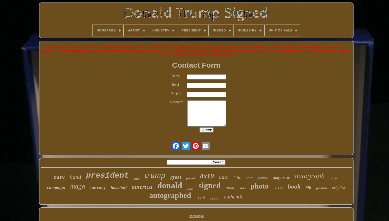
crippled (338, 188)
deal (243, 188)
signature (214, 198)
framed (190, 178)
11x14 (200, 198)
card (249, 178)
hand (75, 177)
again (190, 188)
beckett (278, 188)
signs (137, 178)
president (107, 175)
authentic (233, 197)
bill (308, 187)
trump (155, 175)
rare (59, 176)
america (142, 186)
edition (334, 178)
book (294, 186)
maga (77, 186)
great (175, 177)
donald (169, 185)
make (230, 188)
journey (98, 187)
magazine (281, 177)
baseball (119, 187)
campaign (56, 187)
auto (223, 177)
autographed (170, 195)
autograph (310, 176)
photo (260, 186)
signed (209, 185)
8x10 (207, 176)
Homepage (196, 216)
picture (262, 178)
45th (237, 177)
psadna (321, 188)
